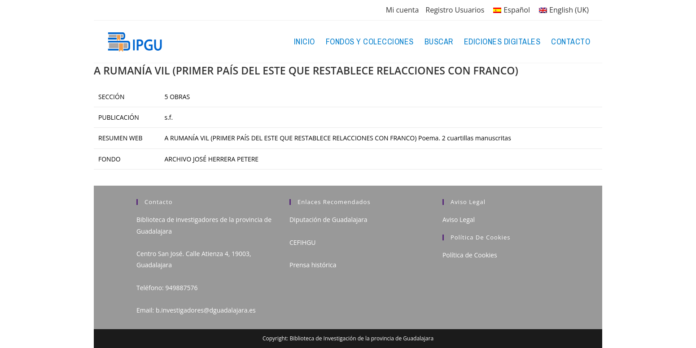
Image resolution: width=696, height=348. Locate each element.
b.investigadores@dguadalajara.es (206, 310)
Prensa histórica (313, 265)
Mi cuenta (402, 10)
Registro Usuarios (454, 10)
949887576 (181, 287)
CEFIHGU (302, 242)
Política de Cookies (469, 255)
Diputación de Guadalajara (328, 219)
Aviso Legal (458, 219)
